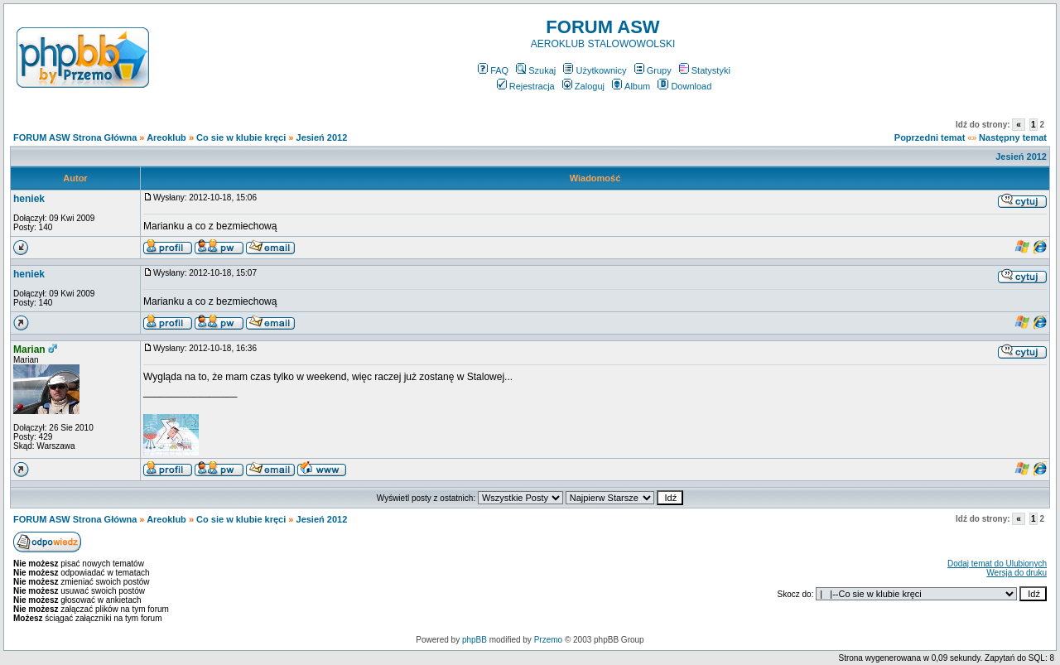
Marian (29, 349)
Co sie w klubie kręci (241, 137)
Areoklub (166, 137)
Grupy (653, 70)
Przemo (548, 639)
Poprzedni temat (930, 137)
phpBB (474, 639)
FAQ (493, 70)
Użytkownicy (594, 70)
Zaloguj (583, 86)
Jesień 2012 (322, 137)
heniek (29, 199)
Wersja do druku (1016, 572)
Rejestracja (526, 86)
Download (684, 86)
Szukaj (536, 70)
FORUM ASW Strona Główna (75, 137)
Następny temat (1013, 137)
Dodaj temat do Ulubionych (997, 563)
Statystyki (704, 70)
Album (631, 86)
